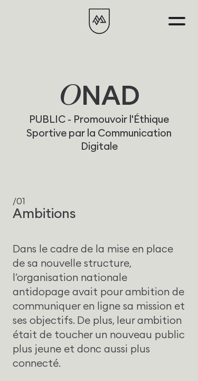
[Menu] (176, 21)
